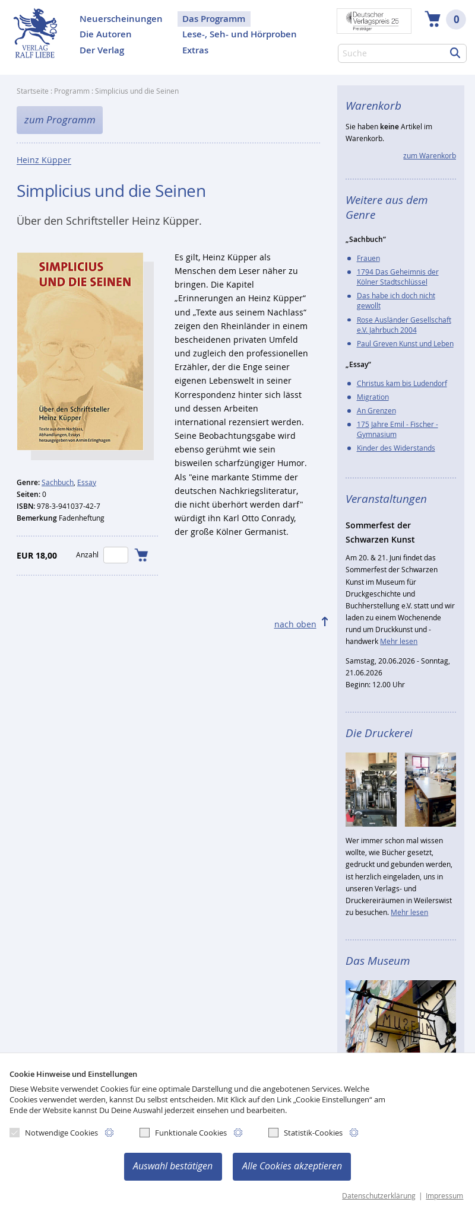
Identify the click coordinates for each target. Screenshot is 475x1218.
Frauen (368, 258)
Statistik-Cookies (305, 1132)
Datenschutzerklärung (379, 1195)
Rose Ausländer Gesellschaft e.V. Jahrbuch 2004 (404, 325)
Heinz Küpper (44, 160)
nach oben (295, 624)
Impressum (444, 1195)
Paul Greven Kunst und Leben (405, 344)
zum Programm (60, 119)
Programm (72, 91)
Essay (86, 482)
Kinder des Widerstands (396, 448)
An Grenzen (376, 411)
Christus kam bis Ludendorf (402, 383)
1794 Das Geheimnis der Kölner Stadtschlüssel (398, 277)
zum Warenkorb (429, 156)
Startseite (33, 91)
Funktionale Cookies (183, 1132)
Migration (373, 397)
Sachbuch (58, 482)
